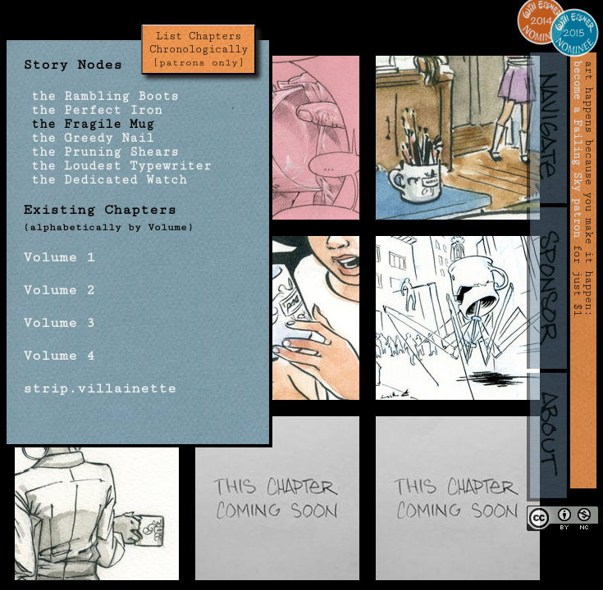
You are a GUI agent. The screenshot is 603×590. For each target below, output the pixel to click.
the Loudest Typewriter (117, 166)
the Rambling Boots (101, 96)
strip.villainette (99, 388)
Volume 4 (59, 355)
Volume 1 (59, 257)
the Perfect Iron (92, 110)
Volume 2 (59, 290)
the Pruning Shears (101, 152)
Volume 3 (59, 323)
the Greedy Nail (88, 138)
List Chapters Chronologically (198, 49)
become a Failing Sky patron (577, 149)
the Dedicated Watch (105, 180)
